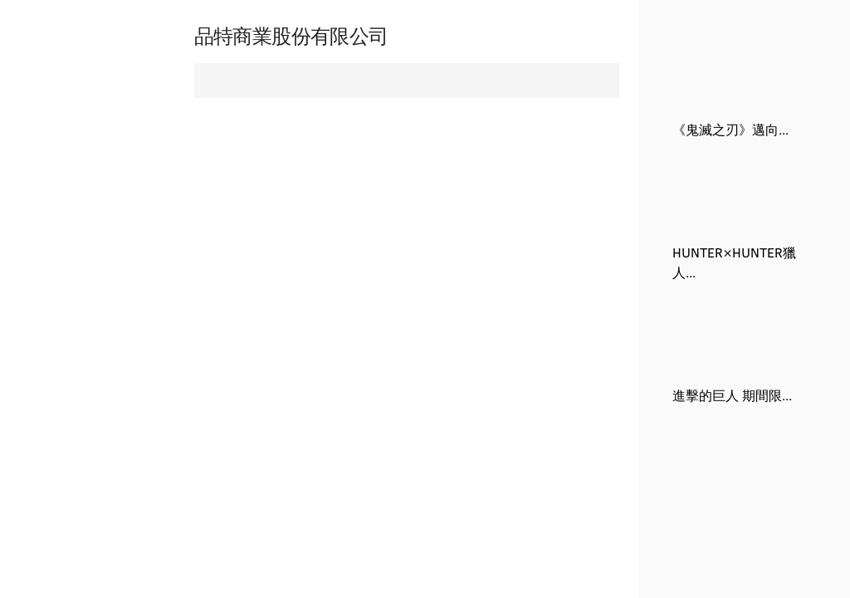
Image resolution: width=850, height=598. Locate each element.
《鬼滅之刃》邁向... (730, 129)
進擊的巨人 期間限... (732, 395)
